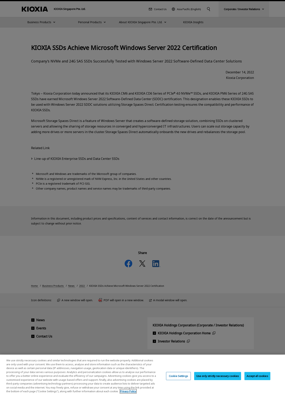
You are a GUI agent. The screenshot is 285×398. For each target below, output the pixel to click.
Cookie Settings (178, 378)
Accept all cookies (257, 378)
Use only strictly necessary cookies (217, 378)
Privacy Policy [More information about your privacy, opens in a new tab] (128, 394)
